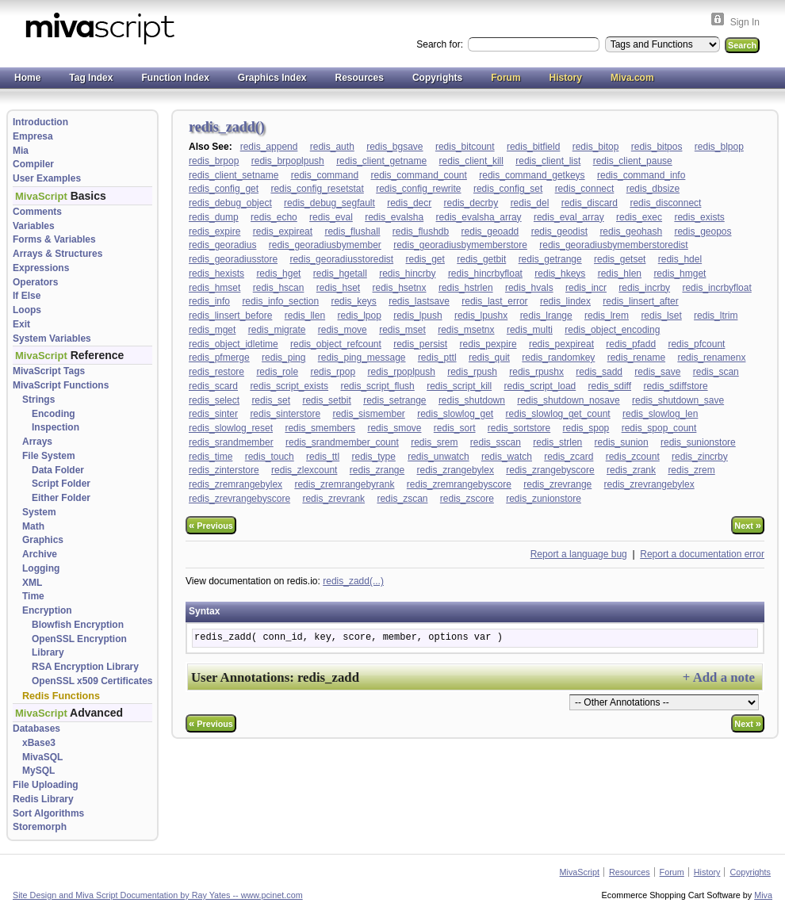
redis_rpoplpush (401, 371)
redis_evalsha (394, 217)
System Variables (52, 338)
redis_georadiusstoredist (341, 259)
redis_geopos (702, 231)
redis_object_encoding (612, 329)
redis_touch (269, 456)
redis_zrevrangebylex (649, 484)
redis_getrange (550, 259)
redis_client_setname (233, 175)
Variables (34, 225)
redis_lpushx (480, 315)
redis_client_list (547, 160)
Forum (505, 77)
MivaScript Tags (49, 371)
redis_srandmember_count (342, 442)
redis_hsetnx (400, 287)
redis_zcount (633, 456)
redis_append (269, 146)
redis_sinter (213, 413)
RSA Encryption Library (85, 666)
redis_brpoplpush (287, 160)
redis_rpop (332, 371)
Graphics (42, 539)
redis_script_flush (377, 386)
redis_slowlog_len (660, 413)
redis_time (210, 456)
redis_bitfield (533, 146)
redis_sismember (368, 413)
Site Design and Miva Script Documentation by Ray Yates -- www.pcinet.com (158, 895)
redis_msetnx (466, 329)
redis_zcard (568, 456)
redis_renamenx (711, 357)
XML (32, 582)
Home (27, 77)
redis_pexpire (488, 344)
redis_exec (639, 217)
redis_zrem (691, 470)
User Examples (47, 178)
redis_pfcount (696, 344)
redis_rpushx (536, 371)
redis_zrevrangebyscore (239, 498)
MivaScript (579, 872)
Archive (39, 554)
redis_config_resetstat (316, 188)
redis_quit (489, 357)
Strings (38, 399)
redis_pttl (437, 357)
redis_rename (636, 357)
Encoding (53, 413)
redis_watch (506, 456)
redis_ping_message (362, 357)
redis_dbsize (653, 188)
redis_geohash (630, 231)
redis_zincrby (700, 456)
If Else (26, 295)
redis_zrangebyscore (550, 470)
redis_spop (586, 428)
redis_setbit (326, 400)
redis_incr (586, 287)
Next (747, 525)
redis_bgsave (394, 146)
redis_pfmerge (219, 357)
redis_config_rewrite (418, 188)
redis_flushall (352, 231)
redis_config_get (223, 188)
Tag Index (91, 77)
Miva (763, 895)
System (39, 512)
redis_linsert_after (640, 301)
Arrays (37, 441)
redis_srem (434, 442)
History (566, 77)
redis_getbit (481, 259)
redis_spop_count (659, 428)
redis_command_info (641, 175)
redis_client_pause (632, 160)
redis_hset (338, 287)
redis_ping (283, 357)
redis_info (209, 301)
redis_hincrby (407, 273)
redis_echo (274, 217)
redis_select (214, 400)
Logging (40, 568)
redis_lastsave (419, 301)
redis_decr (409, 202)
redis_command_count (418, 175)
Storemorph (40, 826)
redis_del (530, 202)
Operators (35, 282)
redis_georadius (222, 245)
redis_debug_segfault (329, 202)
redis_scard (213, 386)
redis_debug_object (230, 202)
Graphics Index (272, 77)
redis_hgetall (340, 273)
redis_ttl (322, 456)
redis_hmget (679, 273)
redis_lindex (565, 301)
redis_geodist (559, 231)
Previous (211, 525)
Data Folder (58, 470)
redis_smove (394, 428)
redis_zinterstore (224, 470)
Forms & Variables (54, 239)
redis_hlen (619, 273)
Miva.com (632, 77)
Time (33, 596)
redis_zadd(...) (353, 581)
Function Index (175, 77)
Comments (37, 211)
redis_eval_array (569, 217)
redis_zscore (467, 498)
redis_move (342, 329)
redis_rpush (472, 371)
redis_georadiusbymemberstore (460, 245)
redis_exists (699, 217)
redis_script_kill (459, 386)
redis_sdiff (609, 386)
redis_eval (331, 217)
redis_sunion (622, 442)
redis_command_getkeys (531, 175)
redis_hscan (278, 287)
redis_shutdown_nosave (568, 400)
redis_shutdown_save (678, 400)
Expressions (41, 267)
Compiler (33, 164)
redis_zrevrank (333, 498)
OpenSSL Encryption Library (79, 646)
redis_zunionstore (543, 498)
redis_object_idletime (233, 344)
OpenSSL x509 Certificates (92, 681)
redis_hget (278, 273)
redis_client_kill (471, 160)
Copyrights (437, 77)
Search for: (440, 44)
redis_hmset (214, 287)
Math (33, 526)
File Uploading (45, 784)
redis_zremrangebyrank (344, 484)
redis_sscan (495, 442)
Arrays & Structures (57, 253)
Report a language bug (578, 554)
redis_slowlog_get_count (558, 413)
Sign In (745, 22)
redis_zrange (377, 470)
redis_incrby (644, 287)
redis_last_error (494, 301)
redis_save (657, 371)
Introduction (40, 122)
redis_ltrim (715, 315)
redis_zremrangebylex (235, 484)
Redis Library (43, 799)
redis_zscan (402, 498)
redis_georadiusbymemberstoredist (613, 245)
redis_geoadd (490, 231)
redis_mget (212, 329)
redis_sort (455, 428)
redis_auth (332, 146)
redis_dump (214, 217)
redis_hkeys (559, 273)
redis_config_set (507, 188)
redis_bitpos (657, 146)
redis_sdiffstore (675, 386)
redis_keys (353, 301)
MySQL (38, 770)
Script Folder (61, 483)
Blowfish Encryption (78, 624)
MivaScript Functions (61, 385)
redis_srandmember (231, 442)
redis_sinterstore (285, 413)
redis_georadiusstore (233, 259)
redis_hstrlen (465, 287)
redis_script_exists (289, 386)
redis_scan (716, 371)
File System (48, 455)
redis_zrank (631, 470)
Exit (21, 324)
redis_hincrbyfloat (485, 273)
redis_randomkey (558, 357)
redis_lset (661, 315)
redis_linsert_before (230, 315)
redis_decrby (471, 202)
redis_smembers (320, 428)
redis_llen (305, 315)
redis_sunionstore (698, 442)
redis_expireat (282, 231)
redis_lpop (359, 315)
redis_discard (589, 202)
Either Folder (61, 497)
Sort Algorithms (48, 813)
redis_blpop (719, 146)
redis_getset (619, 259)
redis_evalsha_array (479, 217)
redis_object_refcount (335, 344)
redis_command (324, 175)
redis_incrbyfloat (716, 287)
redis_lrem (606, 315)
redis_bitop (595, 146)
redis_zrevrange (557, 484)
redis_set (270, 400)
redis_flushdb (420, 231)
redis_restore (216, 371)
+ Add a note (719, 677)
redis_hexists (216, 273)
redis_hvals (529, 287)
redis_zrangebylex (455, 470)
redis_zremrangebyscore (459, 484)
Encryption (47, 610)
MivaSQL (42, 757)
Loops (27, 310)
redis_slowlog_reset (231, 428)
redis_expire (214, 231)
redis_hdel (680, 259)
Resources (359, 77)
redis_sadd (599, 371)
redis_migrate (277, 329)
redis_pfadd (631, 344)
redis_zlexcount (304, 470)
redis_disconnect (665, 202)
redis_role (277, 371)
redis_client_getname (381, 160)
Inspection (55, 427)
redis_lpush (417, 315)
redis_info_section (280, 301)
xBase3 (39, 742)
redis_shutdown (471, 400)
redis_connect (585, 188)
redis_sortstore (519, 428)
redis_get (425, 259)
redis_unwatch (438, 456)
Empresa (33, 136)
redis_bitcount (465, 146)
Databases (36, 728)
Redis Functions (61, 696)
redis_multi (530, 329)
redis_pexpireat (561, 344)
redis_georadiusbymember (325, 245)
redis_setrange (394, 400)
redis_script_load (540, 386)
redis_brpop (214, 160)
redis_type (373, 456)
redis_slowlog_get (455, 413)
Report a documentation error (702, 554)
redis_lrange (546, 315)
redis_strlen (557, 442)
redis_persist (420, 344)
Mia (21, 150)
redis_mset (402, 329)
